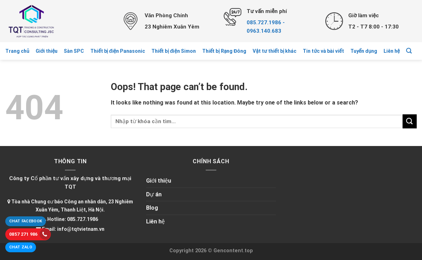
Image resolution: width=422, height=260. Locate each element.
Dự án (154, 194)
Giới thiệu (47, 51)
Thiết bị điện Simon (173, 51)
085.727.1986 (82, 219)
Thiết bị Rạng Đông (224, 51)
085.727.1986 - (266, 22)
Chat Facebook (25, 221)
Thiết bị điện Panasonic (117, 51)
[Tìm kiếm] (409, 51)
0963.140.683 (264, 31)
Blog (152, 207)
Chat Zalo (20, 247)
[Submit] (410, 121)
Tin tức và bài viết (323, 51)
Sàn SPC (74, 51)
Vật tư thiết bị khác (274, 51)
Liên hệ (392, 51)
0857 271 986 (29, 234)
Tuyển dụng (363, 51)
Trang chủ (17, 51)
